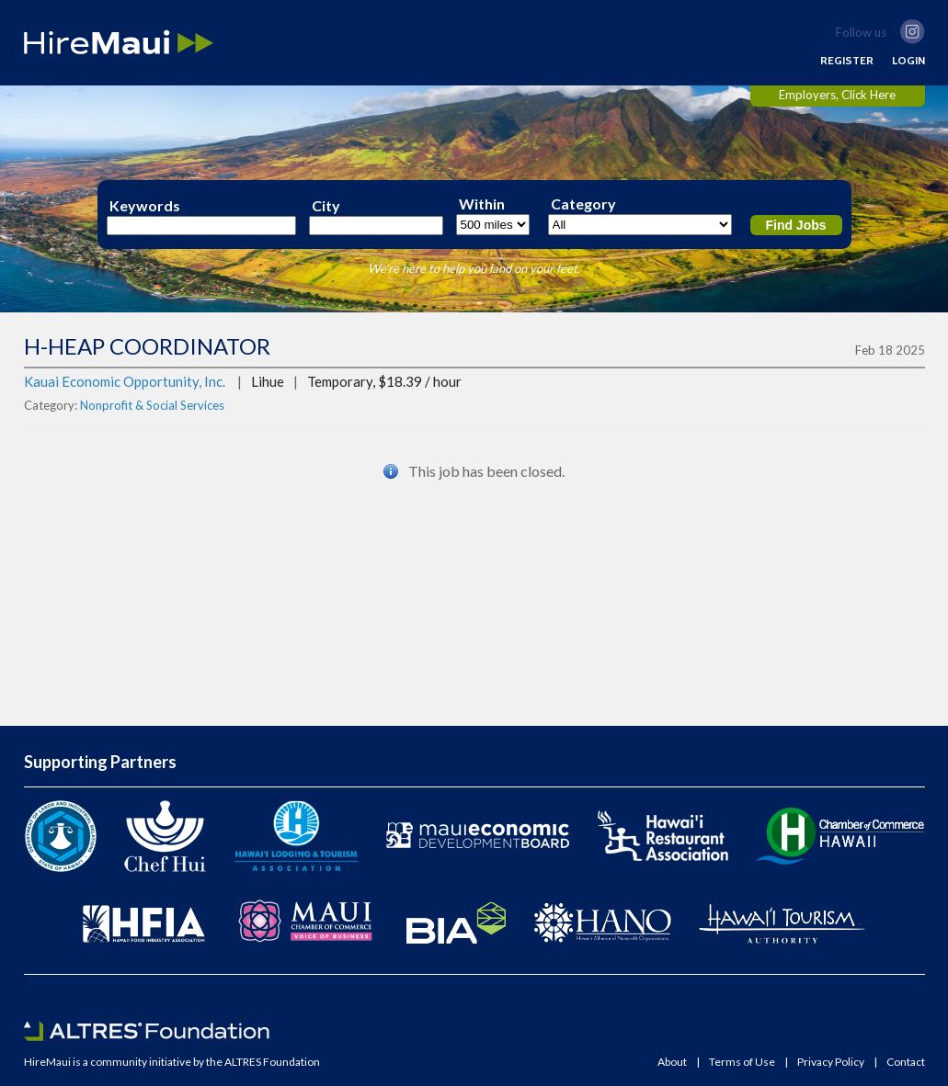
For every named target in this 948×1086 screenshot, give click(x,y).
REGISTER (847, 60)
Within (482, 204)
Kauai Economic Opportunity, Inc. (124, 381)
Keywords (144, 205)
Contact (905, 1062)
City (326, 205)
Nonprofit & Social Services (152, 405)
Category (583, 204)
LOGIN (908, 60)
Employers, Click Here (837, 94)
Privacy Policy (830, 1062)
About (672, 1062)
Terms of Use (742, 1062)
